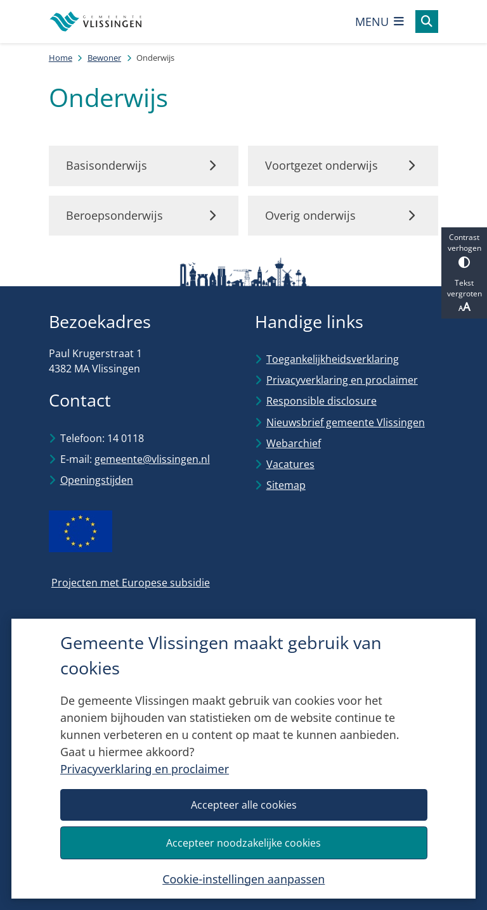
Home (60, 57)
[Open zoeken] (426, 21)
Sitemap (286, 485)
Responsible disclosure (321, 401)
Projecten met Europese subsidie (130, 583)
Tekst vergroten (464, 295)
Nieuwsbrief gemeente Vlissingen (345, 422)
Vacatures (290, 464)
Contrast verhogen (464, 250)
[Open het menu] (380, 21)
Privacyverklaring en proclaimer (144, 768)
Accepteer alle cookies (243, 804)
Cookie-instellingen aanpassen (243, 878)
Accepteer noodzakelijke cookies (243, 842)
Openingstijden (96, 480)
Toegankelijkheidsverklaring (332, 359)
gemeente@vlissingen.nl (152, 459)
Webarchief (293, 443)
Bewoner (104, 57)
